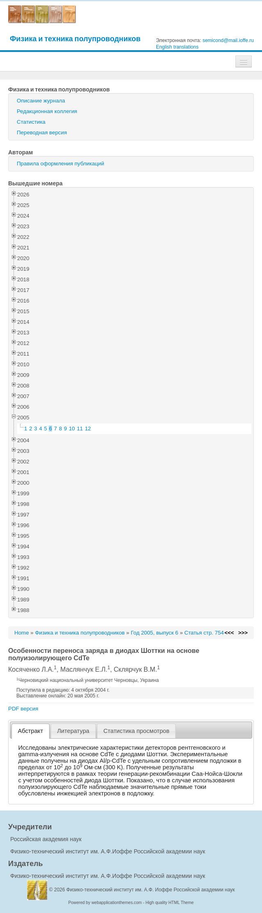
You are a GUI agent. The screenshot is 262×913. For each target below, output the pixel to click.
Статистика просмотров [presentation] (136, 731)
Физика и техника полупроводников (75, 38)
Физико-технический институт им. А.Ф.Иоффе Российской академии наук (107, 851)
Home (21, 633)
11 (80, 428)
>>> (243, 633)
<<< (229, 633)
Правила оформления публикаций (60, 163)
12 (88, 428)
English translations (177, 47)
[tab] (30, 731)
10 (72, 428)
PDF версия (23, 709)
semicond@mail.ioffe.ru (228, 40)
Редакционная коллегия (47, 111)
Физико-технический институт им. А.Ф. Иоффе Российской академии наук (150, 890)
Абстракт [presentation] (30, 731)
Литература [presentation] (73, 731)
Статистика (31, 122)
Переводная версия (42, 132)
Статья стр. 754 (204, 633)
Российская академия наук (45, 839)
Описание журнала (41, 101)
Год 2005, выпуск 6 (154, 633)
